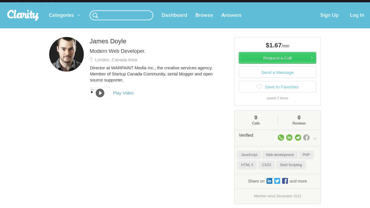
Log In (357, 20)
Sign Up (329, 20)
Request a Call (277, 62)
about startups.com (338, 4)
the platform (40, 3)
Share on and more (277, 185)
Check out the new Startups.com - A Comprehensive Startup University (254, 4)
